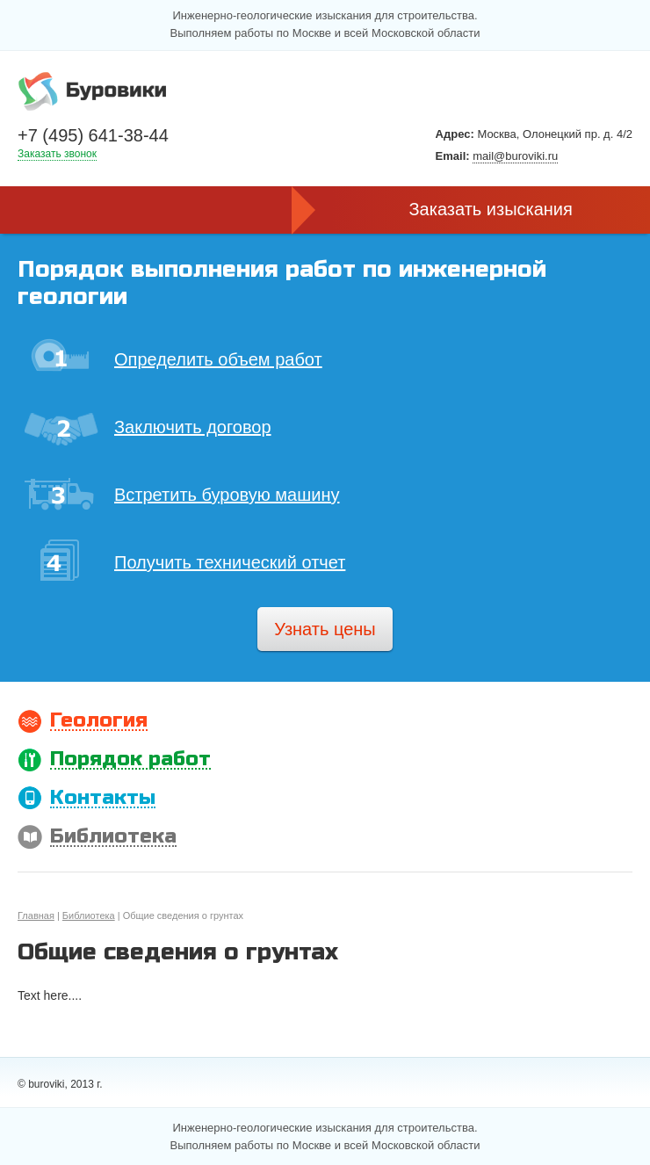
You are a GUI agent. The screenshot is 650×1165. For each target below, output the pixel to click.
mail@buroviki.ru (515, 156)
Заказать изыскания (491, 209)
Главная (36, 915)
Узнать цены (324, 629)
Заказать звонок (57, 154)
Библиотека (88, 915)
